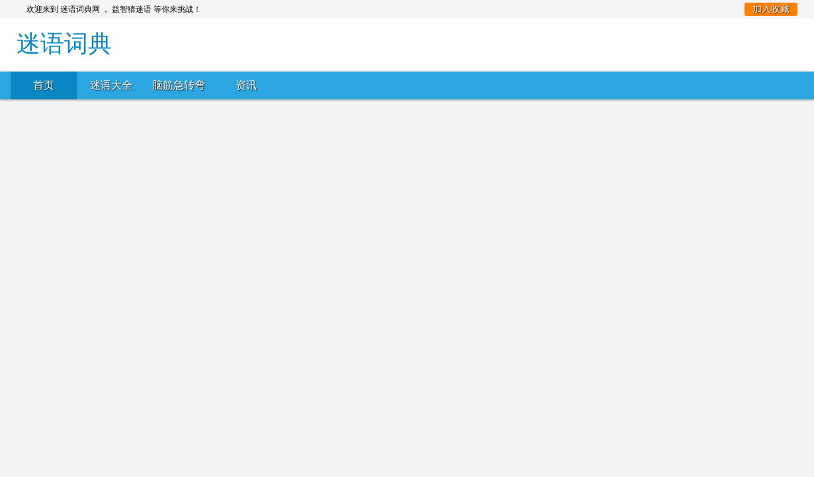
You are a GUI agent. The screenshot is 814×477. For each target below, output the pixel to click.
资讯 (246, 85)
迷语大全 (111, 85)
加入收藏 (771, 9)
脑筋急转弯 (178, 85)
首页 (43, 85)
